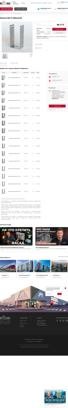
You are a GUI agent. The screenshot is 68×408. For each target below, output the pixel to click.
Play (16, 236)
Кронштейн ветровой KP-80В (14, 168)
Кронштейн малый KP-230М (14, 161)
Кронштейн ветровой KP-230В (14, 191)
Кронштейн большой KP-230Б (14, 130)
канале (51, 390)
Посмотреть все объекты (63, 256)
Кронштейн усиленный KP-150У (14, 85)
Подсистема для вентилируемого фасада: (16, 248)
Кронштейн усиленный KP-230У (14, 100)
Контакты (22, 325)
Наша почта (62, 3)
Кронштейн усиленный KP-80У (14, 77)
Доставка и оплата (23, 323)
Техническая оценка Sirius (57, 80)
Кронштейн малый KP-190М (14, 153)
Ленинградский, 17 (24, 275)
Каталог (7, 13)
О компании (22, 326)
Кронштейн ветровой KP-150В (14, 176)
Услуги (21, 322)
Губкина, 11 (5, 275)
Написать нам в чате (43, 9)
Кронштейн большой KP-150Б (14, 115)
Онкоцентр (56, 275)
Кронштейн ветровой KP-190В (14, 183)
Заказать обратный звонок (62, 9)
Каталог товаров (23, 320)
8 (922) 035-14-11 (45, 8)
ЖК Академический (42, 275)
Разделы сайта (23, 317)
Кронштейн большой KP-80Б (14, 108)
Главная (1, 13)
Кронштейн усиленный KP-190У (14, 92)
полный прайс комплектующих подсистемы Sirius (15, 198)
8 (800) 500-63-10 (62, 8)
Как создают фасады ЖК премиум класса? (55, 404)
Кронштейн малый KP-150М (14, 145)
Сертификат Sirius (55, 76)
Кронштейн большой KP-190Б (14, 123)
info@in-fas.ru (64, 2)
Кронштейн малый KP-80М (14, 138)
